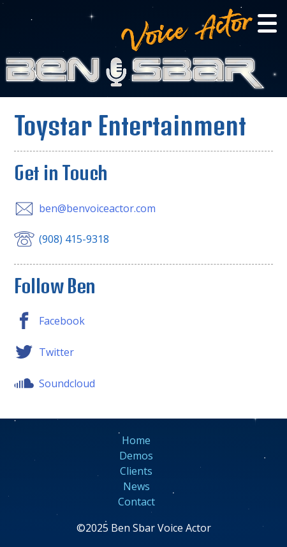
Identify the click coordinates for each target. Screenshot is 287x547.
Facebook (62, 321)
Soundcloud (67, 383)
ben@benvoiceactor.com (97, 208)
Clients (136, 471)
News (136, 486)
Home (136, 440)
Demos (136, 456)
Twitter (56, 352)
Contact (136, 502)
